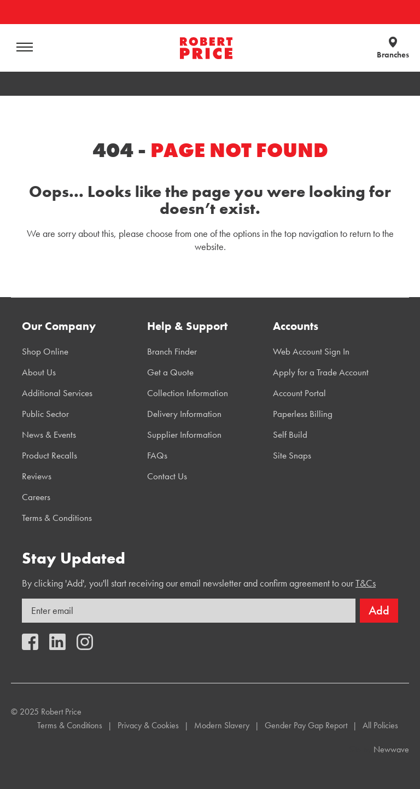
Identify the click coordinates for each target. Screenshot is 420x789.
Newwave (391, 749)
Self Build (290, 434)
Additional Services (57, 393)
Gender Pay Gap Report (306, 725)
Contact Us (167, 476)
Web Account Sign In (311, 351)
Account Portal (299, 393)
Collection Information (187, 393)
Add (379, 610)
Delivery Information (184, 414)
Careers (36, 497)
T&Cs (365, 583)
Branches (393, 54)
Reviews (36, 476)
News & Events (49, 434)
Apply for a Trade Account (321, 372)
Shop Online (45, 351)
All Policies (380, 725)
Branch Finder (172, 351)
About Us (39, 372)
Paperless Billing (302, 414)
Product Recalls (49, 455)
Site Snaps (292, 455)
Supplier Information (184, 434)
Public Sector (45, 414)
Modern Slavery (221, 725)
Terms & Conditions (57, 518)
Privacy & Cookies (148, 725)
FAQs (157, 455)
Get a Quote (170, 372)
